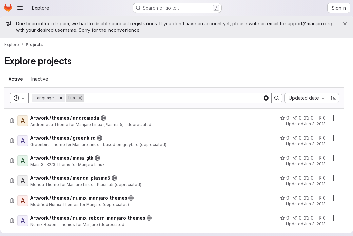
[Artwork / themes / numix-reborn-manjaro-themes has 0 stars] (282, 218)
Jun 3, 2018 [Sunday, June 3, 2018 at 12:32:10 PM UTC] (312, 163)
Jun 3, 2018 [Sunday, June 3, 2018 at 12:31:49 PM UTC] (312, 143)
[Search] (173, 98)
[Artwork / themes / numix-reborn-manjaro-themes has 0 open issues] (318, 218)
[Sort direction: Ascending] (331, 98)
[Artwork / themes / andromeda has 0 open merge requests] (306, 118)
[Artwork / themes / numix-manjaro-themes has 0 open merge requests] (306, 198)
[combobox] (303, 98)
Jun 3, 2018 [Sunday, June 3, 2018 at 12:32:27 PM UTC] (312, 183)
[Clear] (263, 98)
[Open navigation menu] (20, 8)
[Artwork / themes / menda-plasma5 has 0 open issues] (318, 178)
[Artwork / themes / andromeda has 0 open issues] (318, 118)
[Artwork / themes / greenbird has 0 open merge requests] (306, 138)
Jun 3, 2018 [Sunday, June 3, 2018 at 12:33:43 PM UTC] (312, 223)
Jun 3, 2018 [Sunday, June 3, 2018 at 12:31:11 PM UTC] (312, 123)
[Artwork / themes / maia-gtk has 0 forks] (294, 158)
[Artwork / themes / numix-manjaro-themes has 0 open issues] (318, 198)
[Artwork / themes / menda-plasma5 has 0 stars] (282, 178)
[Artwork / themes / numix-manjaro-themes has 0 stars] (282, 198)
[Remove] (83, 98)
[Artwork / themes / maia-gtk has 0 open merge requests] (306, 158)
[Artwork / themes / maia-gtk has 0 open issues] (318, 158)
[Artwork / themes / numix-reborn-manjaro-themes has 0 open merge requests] (306, 218)
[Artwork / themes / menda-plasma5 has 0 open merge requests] (306, 178)
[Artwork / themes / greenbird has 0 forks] (294, 138)
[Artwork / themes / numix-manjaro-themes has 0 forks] (294, 198)
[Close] (342, 24)
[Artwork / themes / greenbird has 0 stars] (282, 138)
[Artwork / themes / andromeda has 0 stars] (282, 118)
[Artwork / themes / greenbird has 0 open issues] (318, 138)
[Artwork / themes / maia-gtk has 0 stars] (282, 158)
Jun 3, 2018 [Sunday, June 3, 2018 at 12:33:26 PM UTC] (312, 203)
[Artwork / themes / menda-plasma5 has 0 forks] (294, 178)
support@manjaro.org (41, 30)
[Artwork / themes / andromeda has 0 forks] (294, 118)
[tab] (18, 79)
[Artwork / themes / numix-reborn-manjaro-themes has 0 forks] (294, 218)
